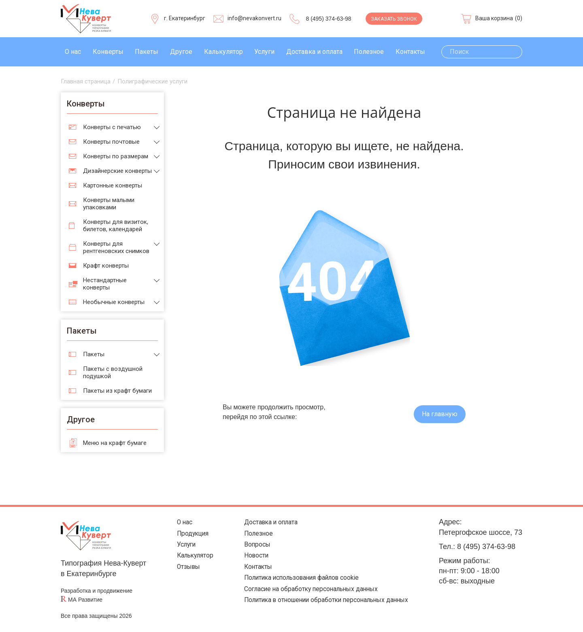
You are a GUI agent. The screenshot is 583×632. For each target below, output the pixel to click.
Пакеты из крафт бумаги (117, 390)
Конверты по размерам (115, 156)
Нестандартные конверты (105, 284)
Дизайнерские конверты (117, 170)
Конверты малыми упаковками (108, 203)
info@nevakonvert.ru (254, 18)
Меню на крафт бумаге (115, 443)
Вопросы (243, 548)
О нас (73, 51)
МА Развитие (85, 599)
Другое (181, 51)
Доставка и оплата (314, 51)
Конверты (108, 51)
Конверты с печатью (112, 127)
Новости (242, 561)
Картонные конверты (112, 185)
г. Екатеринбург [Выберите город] (184, 18)
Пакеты (146, 51)
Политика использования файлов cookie (295, 586)
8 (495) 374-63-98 (328, 18)
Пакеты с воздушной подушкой (113, 372)
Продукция (184, 536)
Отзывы (179, 573)
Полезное (369, 51)
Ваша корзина (494, 18)
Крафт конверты (106, 265)
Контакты (410, 51)
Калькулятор (223, 51)
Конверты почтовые (111, 141)
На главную (439, 414)
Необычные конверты (114, 302)
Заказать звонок (394, 19)
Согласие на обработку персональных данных (305, 598)
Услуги (264, 51)
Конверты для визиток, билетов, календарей (115, 225)
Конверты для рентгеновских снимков (116, 247)
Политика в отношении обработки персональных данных (323, 611)
